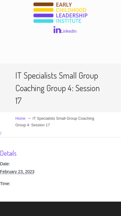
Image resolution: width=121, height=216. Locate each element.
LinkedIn (65, 30)
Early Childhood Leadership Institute (60, 13)
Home (20, 118)
